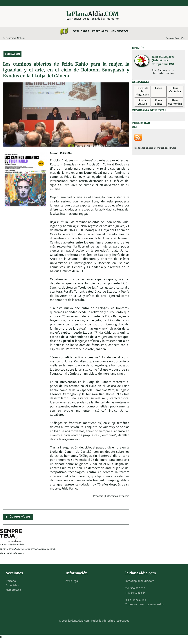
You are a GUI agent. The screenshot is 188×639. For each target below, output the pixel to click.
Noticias (21, 38)
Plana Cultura (142, 102)
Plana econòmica (175, 102)
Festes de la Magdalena (142, 91)
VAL (182, 38)
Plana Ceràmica (175, 89)
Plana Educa (158, 102)
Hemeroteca (120, 31)
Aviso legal (72, 581)
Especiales (100, 31)
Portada (11, 581)
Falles (158, 88)
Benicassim (9, 38)
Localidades (80, 31)
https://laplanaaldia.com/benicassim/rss (155, 147)
